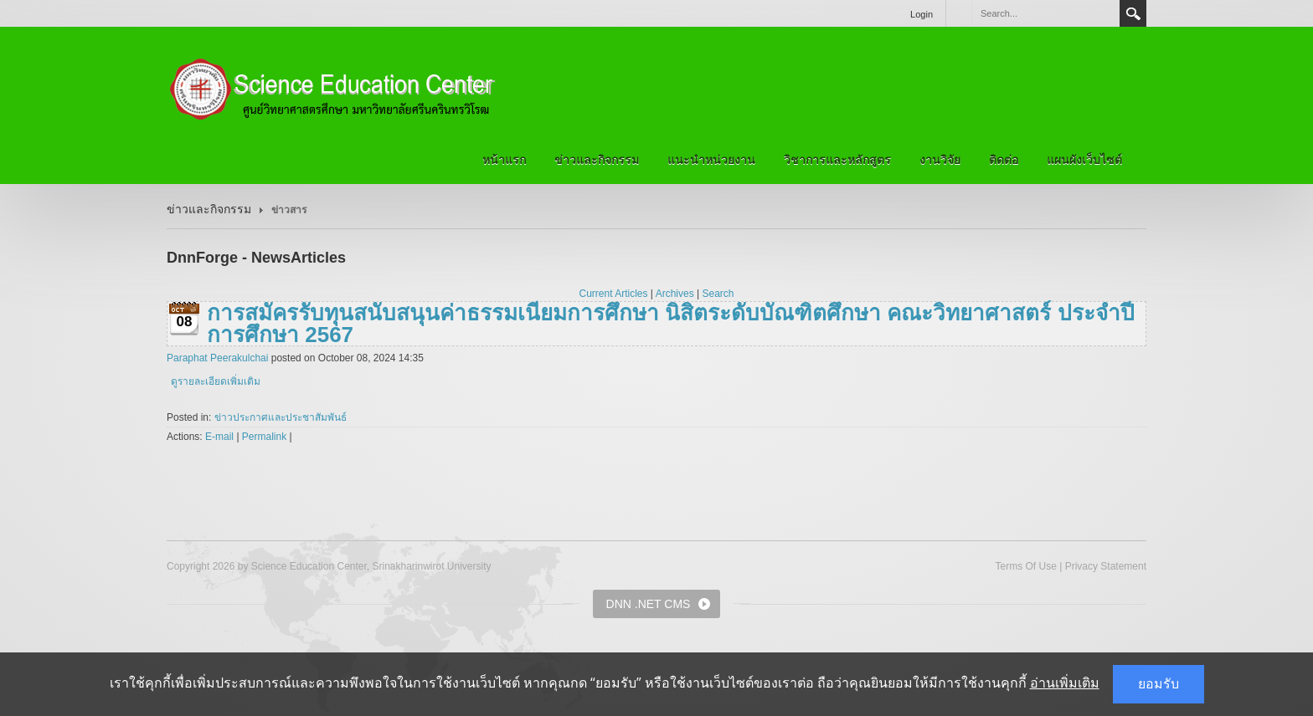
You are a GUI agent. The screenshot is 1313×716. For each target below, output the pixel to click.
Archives (675, 293)
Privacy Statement (1105, 566)
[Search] (1045, 13)
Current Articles (613, 293)
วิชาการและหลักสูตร (837, 159)
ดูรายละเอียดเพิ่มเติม (215, 381)
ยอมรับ (1158, 684)
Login (921, 14)
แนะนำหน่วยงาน (711, 159)
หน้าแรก (504, 159)
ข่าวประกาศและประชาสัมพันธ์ (280, 417)
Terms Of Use (1025, 566)
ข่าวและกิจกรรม (596, 159)
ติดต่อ (1003, 159)
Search (1133, 13)
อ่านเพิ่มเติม (1064, 683)
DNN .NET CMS (648, 604)
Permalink (264, 436)
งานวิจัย (939, 159)
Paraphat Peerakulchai (217, 358)
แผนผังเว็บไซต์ (1084, 159)
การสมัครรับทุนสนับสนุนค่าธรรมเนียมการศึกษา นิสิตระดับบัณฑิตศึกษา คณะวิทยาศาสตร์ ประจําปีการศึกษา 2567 (671, 323)
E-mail (219, 436)
